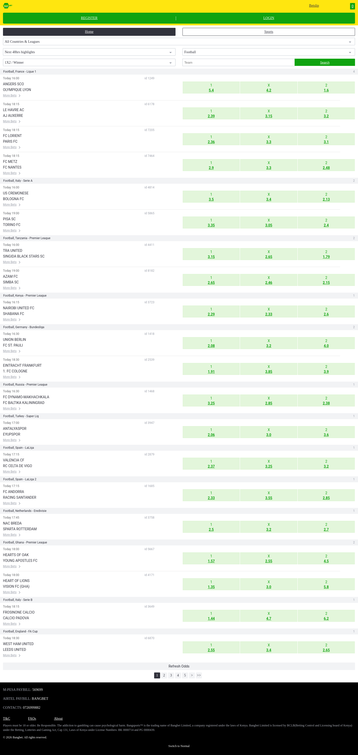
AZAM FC (10, 276)
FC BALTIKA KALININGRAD (24, 403)
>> (199, 675)
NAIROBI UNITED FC (18, 308)
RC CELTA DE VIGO (17, 466)
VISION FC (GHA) (16, 586)
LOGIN (268, 18)
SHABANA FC (13, 314)
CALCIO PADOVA (16, 618)
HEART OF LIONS (16, 581)
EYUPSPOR (11, 434)
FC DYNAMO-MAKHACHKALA (26, 397)
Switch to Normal (178, 746)
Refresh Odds (179, 666)
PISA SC (9, 219)
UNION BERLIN (14, 340)
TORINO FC (11, 225)
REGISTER (89, 18)
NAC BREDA (12, 523)
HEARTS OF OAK (16, 555)
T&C (6, 718)
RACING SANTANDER (19, 497)
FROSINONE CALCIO (19, 612)
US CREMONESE (16, 193)
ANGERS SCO (13, 84)
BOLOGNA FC (13, 199)
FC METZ (10, 162)
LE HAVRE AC (13, 110)
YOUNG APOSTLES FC (20, 561)
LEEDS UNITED (14, 650)
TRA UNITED (12, 251)
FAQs (32, 718)
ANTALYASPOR (14, 429)
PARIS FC (10, 141)
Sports (268, 32)
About (58, 718)
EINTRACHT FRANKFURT (22, 365)
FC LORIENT (12, 136)
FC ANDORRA (13, 492)
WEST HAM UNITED (18, 644)
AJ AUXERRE (13, 116)
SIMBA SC (11, 282)
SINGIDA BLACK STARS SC (24, 256)
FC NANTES (12, 167)
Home (89, 32)
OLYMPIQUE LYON (17, 90)
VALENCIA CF (13, 460)
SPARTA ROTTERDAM (20, 529)
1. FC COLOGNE (15, 371)
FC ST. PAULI (13, 345)
